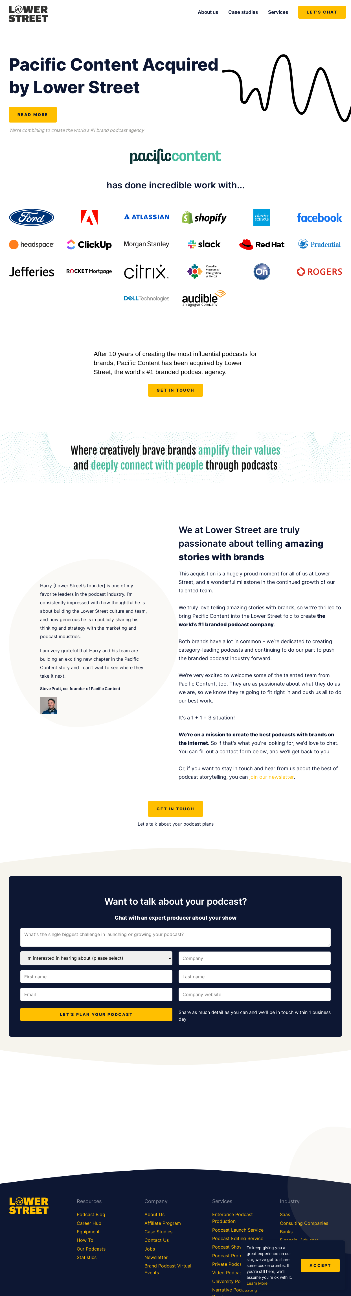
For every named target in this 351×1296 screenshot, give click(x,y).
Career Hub (89, 1223)
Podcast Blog (91, 1214)
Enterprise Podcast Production (232, 1218)
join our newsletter (271, 777)
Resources (89, 1201)
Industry (290, 1201)
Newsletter (156, 1257)
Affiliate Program (162, 1223)
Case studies (243, 12)
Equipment (88, 1231)
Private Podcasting (232, 1264)
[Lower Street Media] (28, 14)
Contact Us (156, 1240)
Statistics (86, 1257)
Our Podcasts (91, 1249)
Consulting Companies (304, 1223)
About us (208, 12)
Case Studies (158, 1231)
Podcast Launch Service (238, 1230)
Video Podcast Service (236, 1272)
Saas (285, 1214)
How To (85, 1240)
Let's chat (322, 12)
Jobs (149, 1249)
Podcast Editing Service (237, 1238)
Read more (32, 114)
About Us (154, 1214)
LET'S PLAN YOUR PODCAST (96, 1014)
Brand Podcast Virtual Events (167, 1269)
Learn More (257, 1283)
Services (278, 12)
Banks (286, 1231)
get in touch (175, 390)
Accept (320, 1265)
